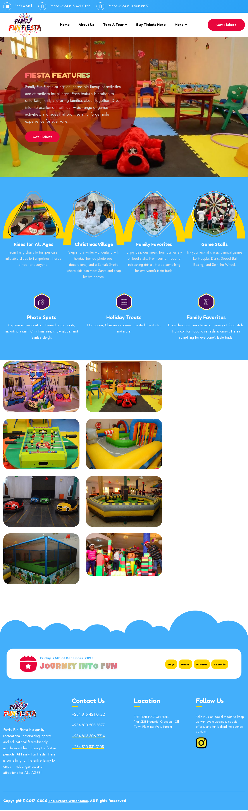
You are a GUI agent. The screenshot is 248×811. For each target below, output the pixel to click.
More (179, 24)
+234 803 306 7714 (88, 737)
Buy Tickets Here (151, 24)
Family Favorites (154, 245)
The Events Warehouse (69, 801)
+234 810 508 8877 (133, 6)
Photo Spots (42, 318)
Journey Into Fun (78, 668)
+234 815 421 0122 (75, 6)
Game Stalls (214, 245)
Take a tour (113, 24)
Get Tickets (226, 25)
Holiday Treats (124, 318)
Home (65, 24)
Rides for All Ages (33, 245)
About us (86, 24)
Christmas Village (94, 245)
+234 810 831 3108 (88, 748)
